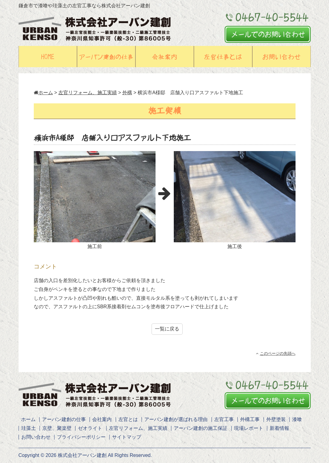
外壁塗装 (276, 419)
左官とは (128, 419)
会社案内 (102, 419)
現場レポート (248, 428)
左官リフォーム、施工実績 (138, 428)
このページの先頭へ (276, 353)
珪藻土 (28, 428)
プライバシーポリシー (81, 437)
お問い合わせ (36, 437)
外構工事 (250, 419)
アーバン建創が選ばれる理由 (176, 419)
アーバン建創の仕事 (64, 419)
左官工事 (224, 419)
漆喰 (297, 419)
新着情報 (279, 428)
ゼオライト (90, 428)
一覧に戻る (167, 328)
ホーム (43, 92)
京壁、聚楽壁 (57, 428)
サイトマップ (126, 437)
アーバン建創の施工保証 (200, 428)
